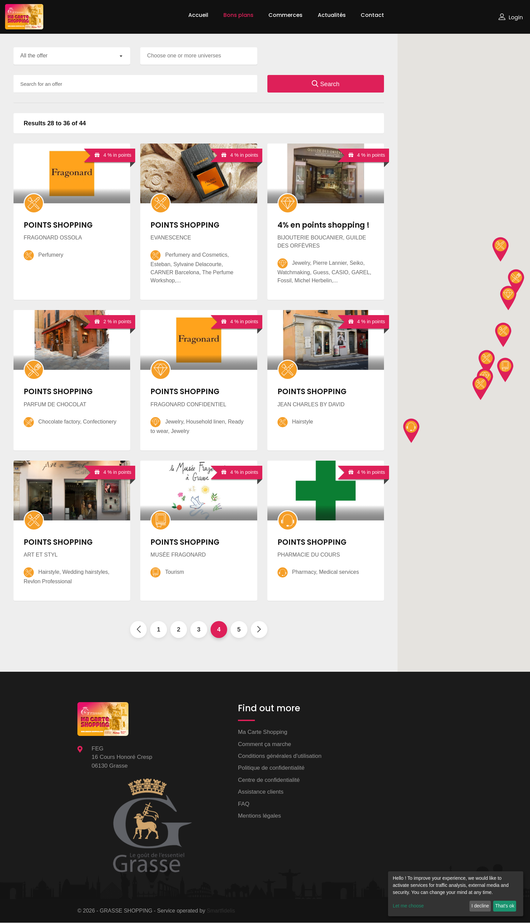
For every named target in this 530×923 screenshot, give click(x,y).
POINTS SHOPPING (58, 225)
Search (325, 84)
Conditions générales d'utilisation (280, 756)
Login (511, 17)
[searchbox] (200, 55)
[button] (480, 388)
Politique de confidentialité (271, 768)
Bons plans (238, 15)
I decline (480, 905)
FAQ (243, 804)
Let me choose (408, 905)
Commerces (285, 15)
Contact (372, 15)
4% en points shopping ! (323, 225)
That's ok (504, 905)
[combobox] (72, 56)
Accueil (198, 15)
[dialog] (455, 893)
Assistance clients (261, 792)
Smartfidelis (221, 911)
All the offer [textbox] (34, 55)
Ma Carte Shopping (262, 732)
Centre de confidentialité (269, 780)
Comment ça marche (264, 744)
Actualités (332, 15)
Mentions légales (259, 816)
